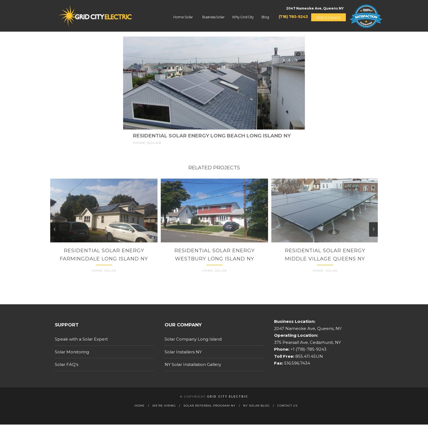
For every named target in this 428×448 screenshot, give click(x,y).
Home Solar (183, 17)
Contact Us (287, 410)
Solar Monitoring (72, 356)
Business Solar (213, 17)
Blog (265, 17)
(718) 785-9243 (293, 16)
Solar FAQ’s (66, 369)
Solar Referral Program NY (209, 410)
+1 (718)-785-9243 (307, 353)
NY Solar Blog (256, 410)
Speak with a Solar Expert (81, 343)
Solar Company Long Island (193, 343)
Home (140, 410)
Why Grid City (243, 17)
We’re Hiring (164, 410)
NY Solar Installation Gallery (193, 369)
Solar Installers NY (183, 356)
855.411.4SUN (308, 360)
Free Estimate (328, 18)
